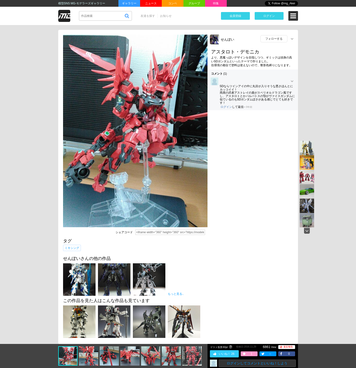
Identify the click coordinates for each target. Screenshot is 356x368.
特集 (216, 3)
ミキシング (72, 248)
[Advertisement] (252, 148)
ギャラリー (129, 3)
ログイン (269, 16)
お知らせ (166, 16)
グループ (194, 3)
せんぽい (227, 39)
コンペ (172, 3)
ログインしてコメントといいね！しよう (257, 363)
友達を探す (148, 16)
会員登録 (235, 16)
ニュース (151, 3)
